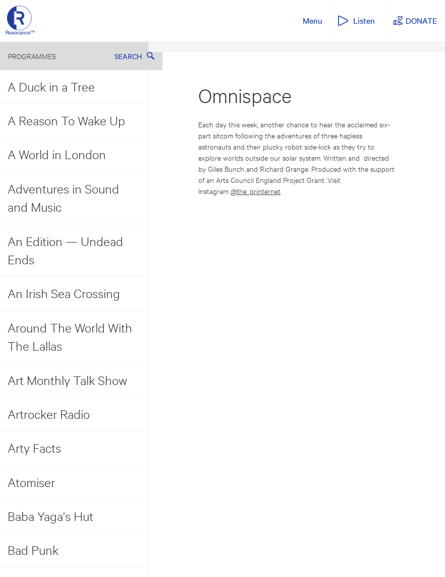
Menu (312, 20)
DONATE (421, 20)
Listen (364, 20)
